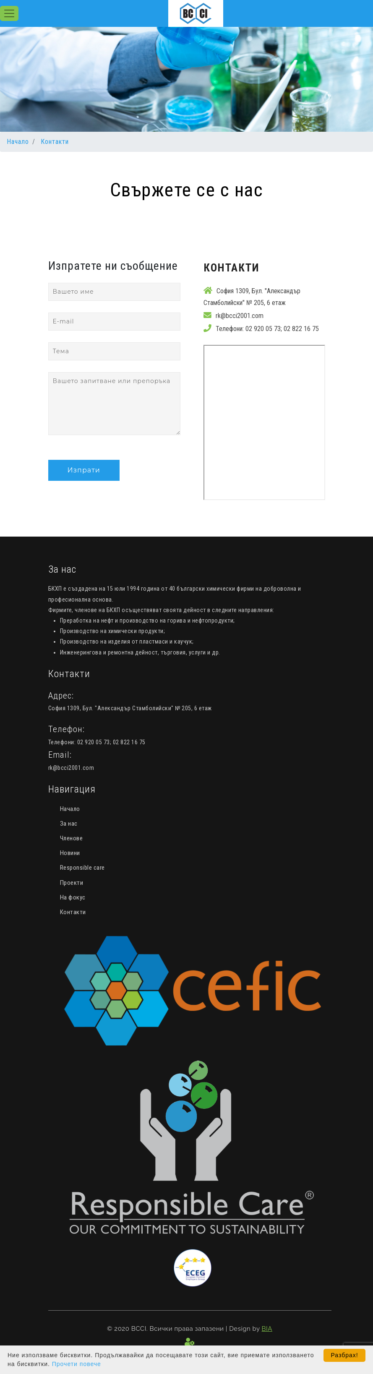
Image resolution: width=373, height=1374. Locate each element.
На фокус (73, 897)
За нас (69, 823)
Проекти (71, 882)
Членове (71, 838)
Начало (18, 142)
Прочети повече (76, 1364)
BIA (267, 1328)
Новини (70, 853)
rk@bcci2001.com (239, 316)
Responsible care (82, 867)
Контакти (55, 142)
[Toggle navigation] (9, 13)
